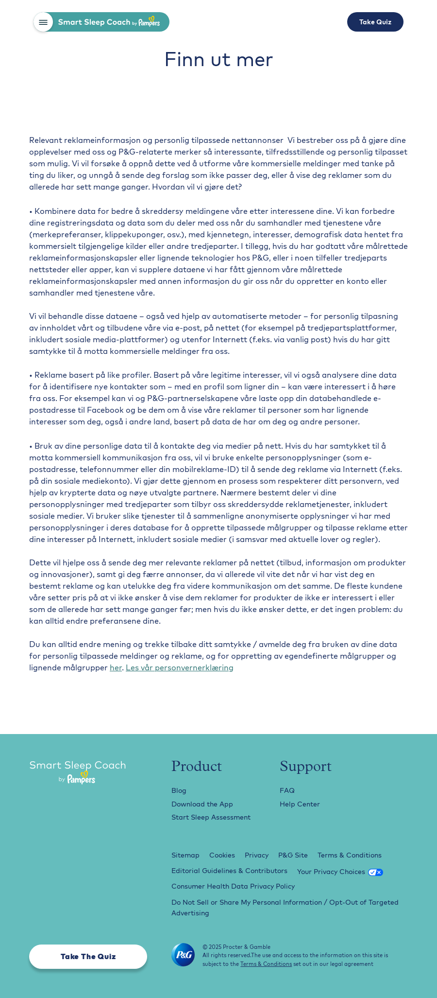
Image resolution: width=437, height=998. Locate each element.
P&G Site (293, 855)
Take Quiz (375, 22)
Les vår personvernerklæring (180, 667)
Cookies (222, 855)
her (116, 667)
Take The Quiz (88, 956)
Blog (178, 790)
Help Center (300, 804)
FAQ (287, 790)
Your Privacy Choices (331, 871)
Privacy (257, 855)
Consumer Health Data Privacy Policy (233, 886)
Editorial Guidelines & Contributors (229, 870)
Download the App (202, 804)
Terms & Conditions (350, 855)
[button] (43, 22)
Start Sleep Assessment (211, 817)
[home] (111, 22)
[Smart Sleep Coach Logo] (88, 774)
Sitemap (185, 855)
